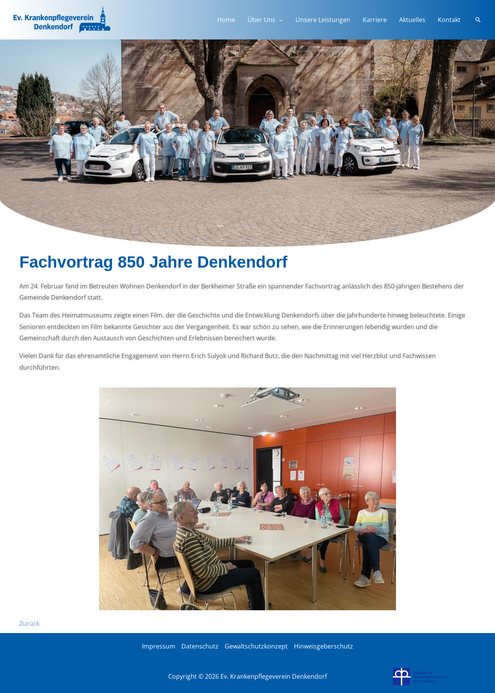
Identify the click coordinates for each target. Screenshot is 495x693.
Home (226, 19)
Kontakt (449, 19)
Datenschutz (199, 646)
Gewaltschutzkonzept (256, 646)
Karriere (375, 19)
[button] (478, 19)
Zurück (29, 623)
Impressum (158, 646)
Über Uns (261, 19)
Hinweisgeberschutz (323, 646)
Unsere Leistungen (322, 19)
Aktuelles (412, 19)
